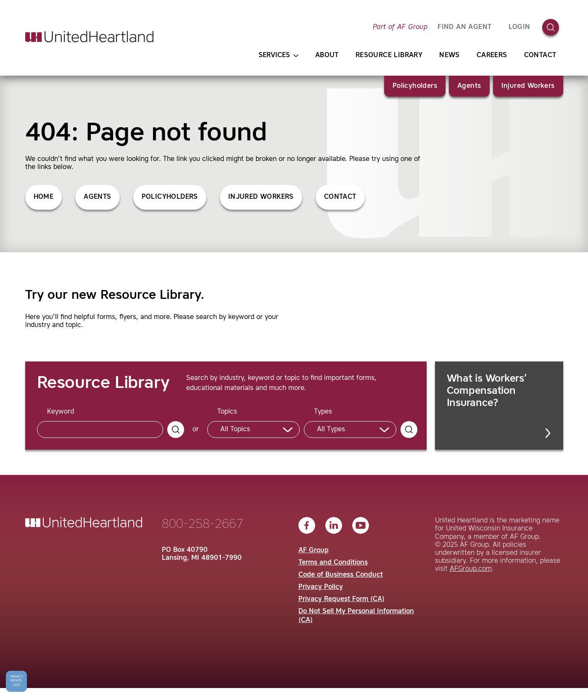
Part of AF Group (400, 27)
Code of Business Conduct (340, 575)
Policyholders (415, 86)
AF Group (313, 550)
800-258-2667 (202, 524)
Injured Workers (528, 86)
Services (278, 56)
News (449, 55)
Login (519, 27)
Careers (492, 55)
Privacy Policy (320, 587)
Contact (540, 55)
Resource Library (389, 55)
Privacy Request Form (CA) (341, 599)
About (327, 55)
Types (323, 412)
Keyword (60, 412)
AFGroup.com (471, 569)
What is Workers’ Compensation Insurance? (500, 406)
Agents (469, 86)
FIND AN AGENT (464, 27)
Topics (227, 412)
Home (44, 197)
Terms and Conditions (333, 562)
